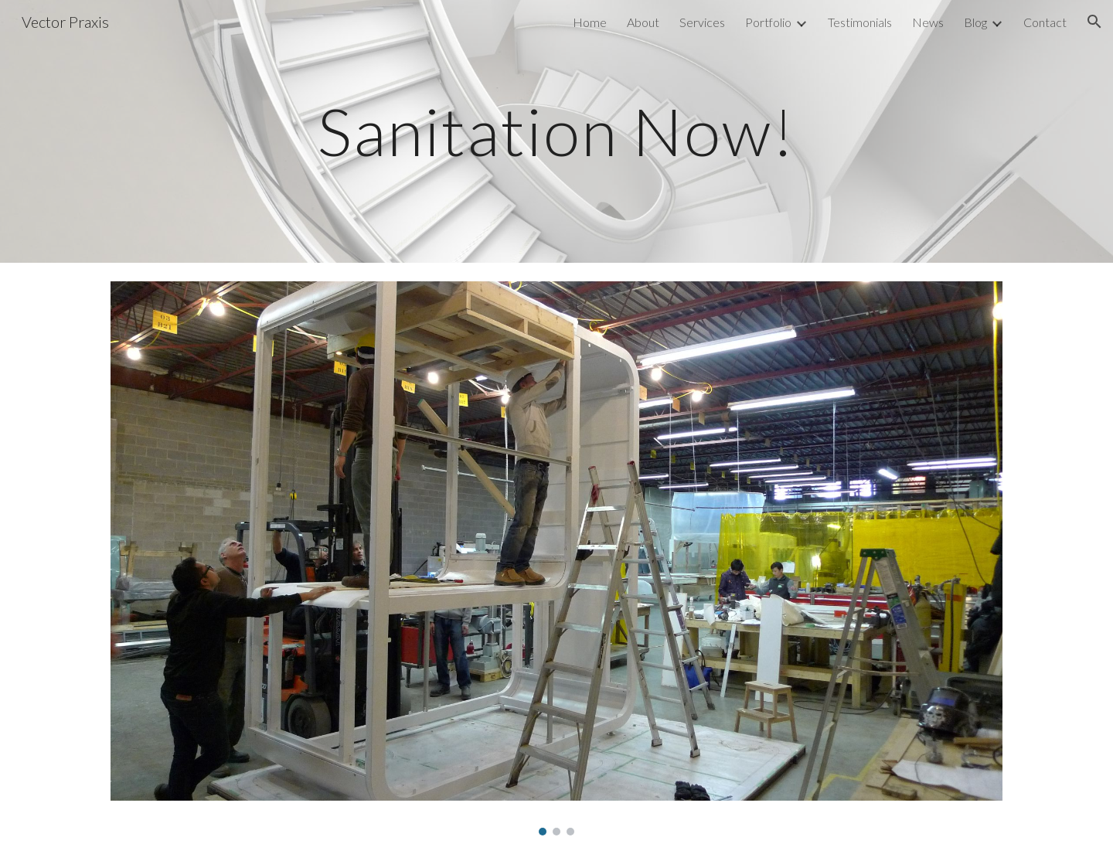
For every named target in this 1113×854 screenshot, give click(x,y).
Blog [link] (975, 22)
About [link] (643, 22)
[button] (1094, 21)
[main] (556, 131)
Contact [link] (1045, 22)
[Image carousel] (556, 558)
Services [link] (702, 22)
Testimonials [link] (860, 22)
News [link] (928, 22)
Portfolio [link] (768, 22)
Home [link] (590, 22)
